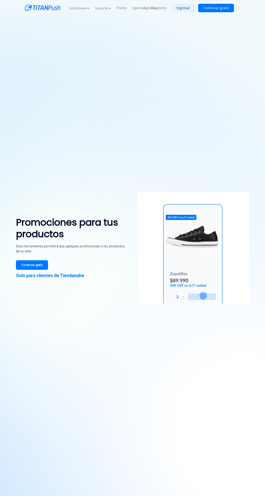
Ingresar (183, 8)
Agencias (139, 8)
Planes (122, 8)
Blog (154, 8)
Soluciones (79, 8)
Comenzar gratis (216, 8)
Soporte (103, 8)
